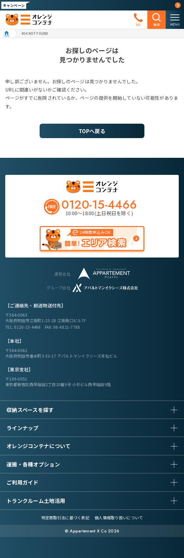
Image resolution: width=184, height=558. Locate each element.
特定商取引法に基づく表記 (65, 517)
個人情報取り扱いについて (119, 517)
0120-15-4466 (27, 327)
